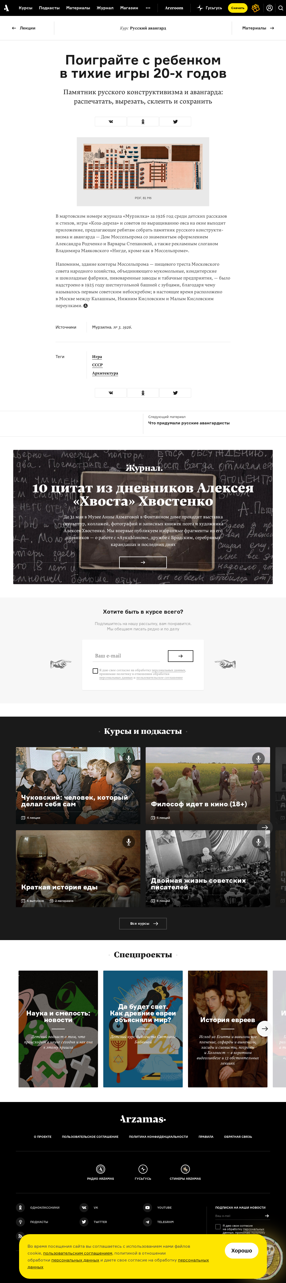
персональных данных (75, 1260)
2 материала (64, 901)
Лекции (27, 28)
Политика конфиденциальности (158, 1137)
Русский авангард (143, 28)
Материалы (254, 28)
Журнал (105, 7)
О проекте (42, 1137)
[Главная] (143, 1119)
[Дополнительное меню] (148, 8)
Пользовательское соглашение (90, 1137)
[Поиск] (280, 8)
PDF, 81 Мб (143, 198)
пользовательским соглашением (77, 1253)
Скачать (237, 8)
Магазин (129, 7)
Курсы (25, 7)
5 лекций (163, 818)
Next (265, 828)
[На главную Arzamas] (6, 8)
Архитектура (105, 373)
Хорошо (241, 1251)
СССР (97, 365)
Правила (206, 1137)
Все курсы (139, 923)
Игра (97, 356)
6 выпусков (35, 901)
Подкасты (49, 7)
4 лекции (33, 818)
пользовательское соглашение (159, 677)
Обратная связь (238, 1137)
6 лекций (163, 901)
